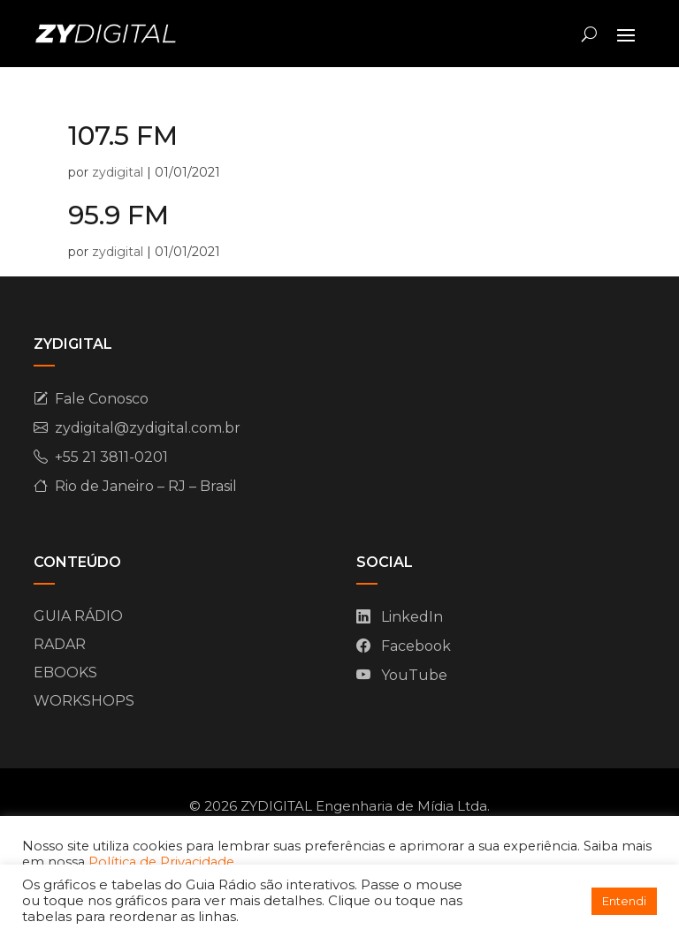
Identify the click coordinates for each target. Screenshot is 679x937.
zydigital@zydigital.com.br (147, 427)
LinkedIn (412, 616)
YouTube (414, 675)
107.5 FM (123, 135)
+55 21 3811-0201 (111, 457)
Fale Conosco (102, 398)
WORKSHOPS (84, 700)
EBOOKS (65, 672)
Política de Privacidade (161, 862)
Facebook (416, 646)
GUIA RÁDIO (78, 616)
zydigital (117, 172)
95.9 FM (118, 215)
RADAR (60, 644)
